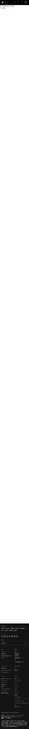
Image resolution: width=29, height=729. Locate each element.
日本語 (12, 628)
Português (22, 628)
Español (6, 630)
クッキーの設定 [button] (7, 718)
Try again (2, 8)
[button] (14, 676)
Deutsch (8, 628)
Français (17, 628)
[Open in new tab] (10, 655)
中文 (2, 630)
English (2, 628)
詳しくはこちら (10, 725)
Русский (11, 630)
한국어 (15, 630)
